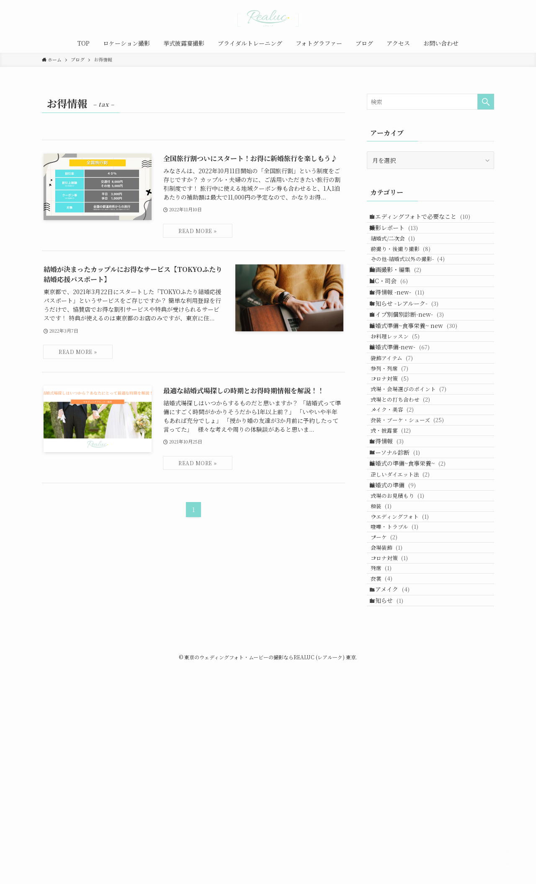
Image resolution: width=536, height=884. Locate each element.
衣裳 (391, 779)
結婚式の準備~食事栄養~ (414, 602)
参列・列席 (399, 455)
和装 (390, 668)
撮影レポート (400, 237)
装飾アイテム (401, 439)
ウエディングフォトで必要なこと (426, 219)
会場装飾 (396, 731)
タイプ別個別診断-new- (413, 371)
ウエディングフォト (409, 684)
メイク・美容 (401, 519)
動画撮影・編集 (402, 302)
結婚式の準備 (399, 635)
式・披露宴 (400, 550)
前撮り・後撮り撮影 (410, 269)
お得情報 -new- (403, 337)
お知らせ (393, 813)
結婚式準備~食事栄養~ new (420, 389)
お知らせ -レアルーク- (410, 354)
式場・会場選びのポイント (418, 487)
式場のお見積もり (407, 652)
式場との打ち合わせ (410, 503)
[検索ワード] (430, 102)
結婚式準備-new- (406, 422)
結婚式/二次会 (402, 253)
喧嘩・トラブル (404, 700)
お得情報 (393, 567)
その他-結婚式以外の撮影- (417, 286)
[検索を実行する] (485, 102)
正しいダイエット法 (409, 619)
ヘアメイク (396, 796)
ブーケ (393, 716)
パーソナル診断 (401, 584)
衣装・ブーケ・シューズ (417, 534)
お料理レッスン (404, 406)
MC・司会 (395, 319)
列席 (390, 763)
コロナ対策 (399, 471)
